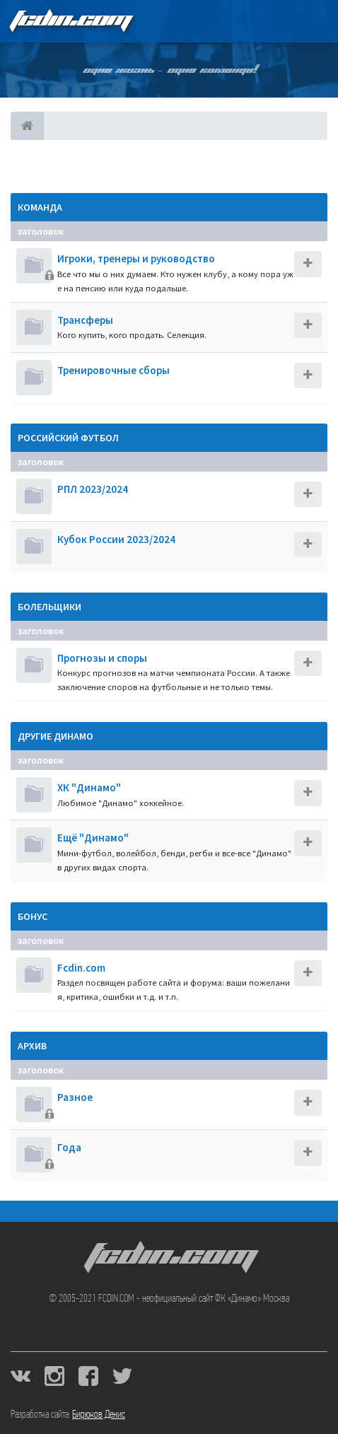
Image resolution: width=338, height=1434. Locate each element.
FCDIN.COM (70, 20)
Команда (40, 207)
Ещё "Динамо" (93, 837)
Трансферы (85, 320)
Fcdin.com (81, 967)
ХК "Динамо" (89, 787)
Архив (32, 1045)
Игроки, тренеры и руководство (136, 258)
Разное (75, 1097)
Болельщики (49, 606)
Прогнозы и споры (102, 658)
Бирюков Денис (98, 1415)
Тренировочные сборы (113, 370)
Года (69, 1147)
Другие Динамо (55, 736)
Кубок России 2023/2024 (116, 539)
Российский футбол (68, 437)
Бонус (32, 916)
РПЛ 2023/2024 (92, 489)
